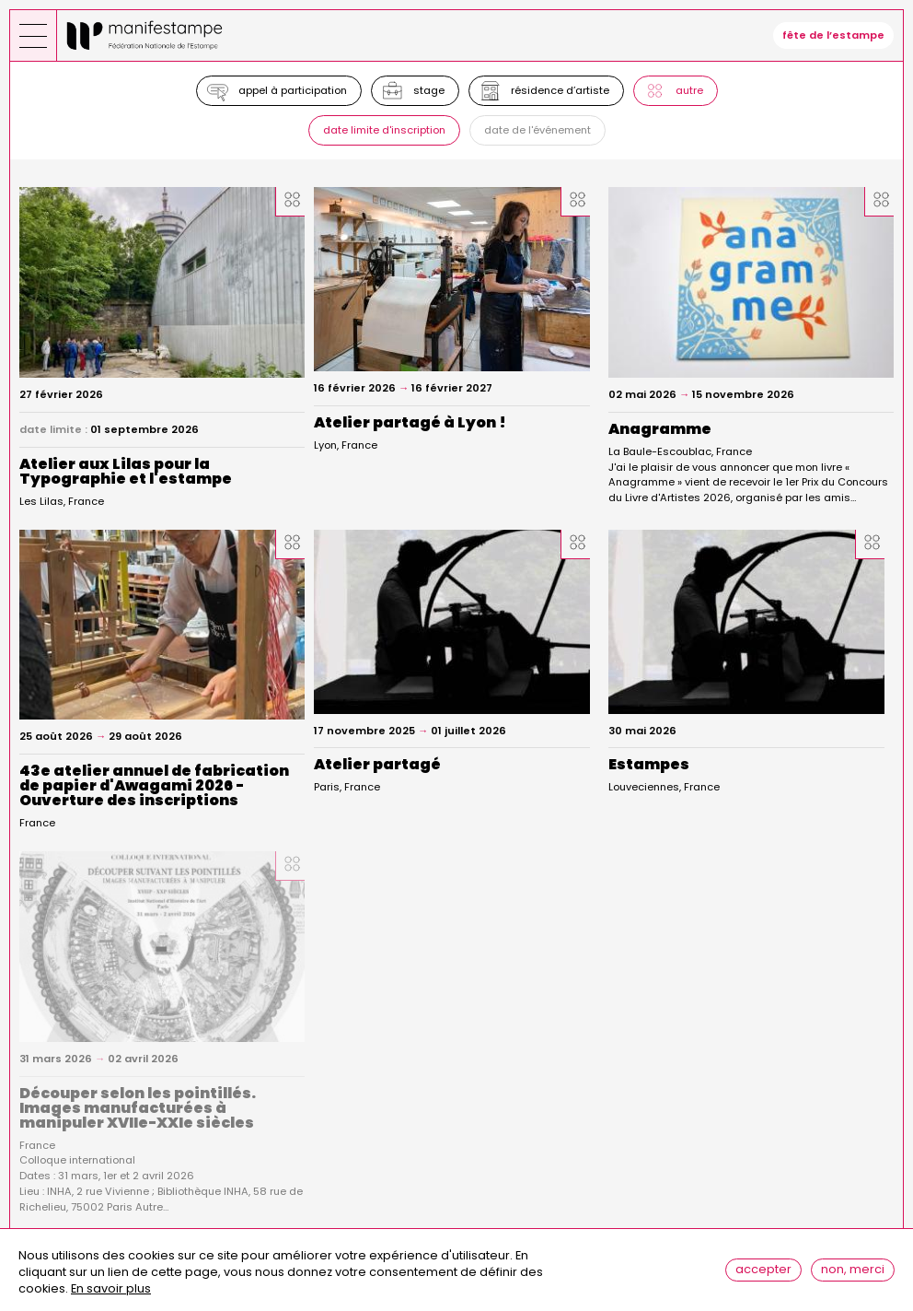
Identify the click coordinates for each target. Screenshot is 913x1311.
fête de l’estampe (833, 35)
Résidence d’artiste (560, 90)
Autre (689, 90)
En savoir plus (111, 1295)
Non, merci (852, 1274)
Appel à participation (292, 90)
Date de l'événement (537, 130)
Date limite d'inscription (384, 130)
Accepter (763, 1274)
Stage (429, 90)
